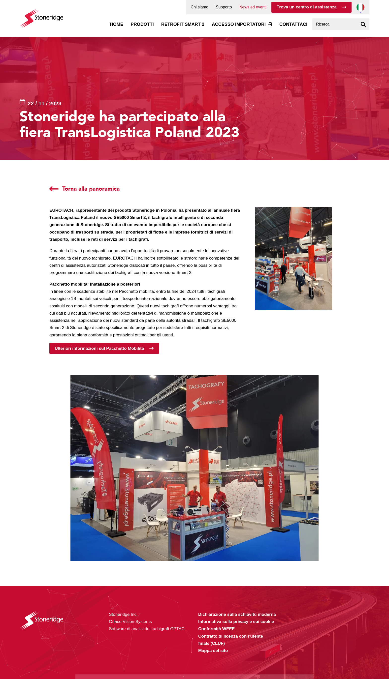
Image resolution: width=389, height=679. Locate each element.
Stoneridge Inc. (123, 614)
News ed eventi (252, 7)
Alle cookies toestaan (278, 639)
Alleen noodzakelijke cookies (278, 660)
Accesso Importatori (239, 24)
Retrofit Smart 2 (182, 24)
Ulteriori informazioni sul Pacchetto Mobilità (99, 348)
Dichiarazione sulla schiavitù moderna (237, 614)
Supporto (224, 7)
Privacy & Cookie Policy (140, 664)
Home (116, 24)
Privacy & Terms (209, 664)
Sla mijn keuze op (278, 649)
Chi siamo (199, 7)
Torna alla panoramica (91, 188)
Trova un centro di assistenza (307, 6)
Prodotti (142, 24)
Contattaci (293, 24)
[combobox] (340, 24)
